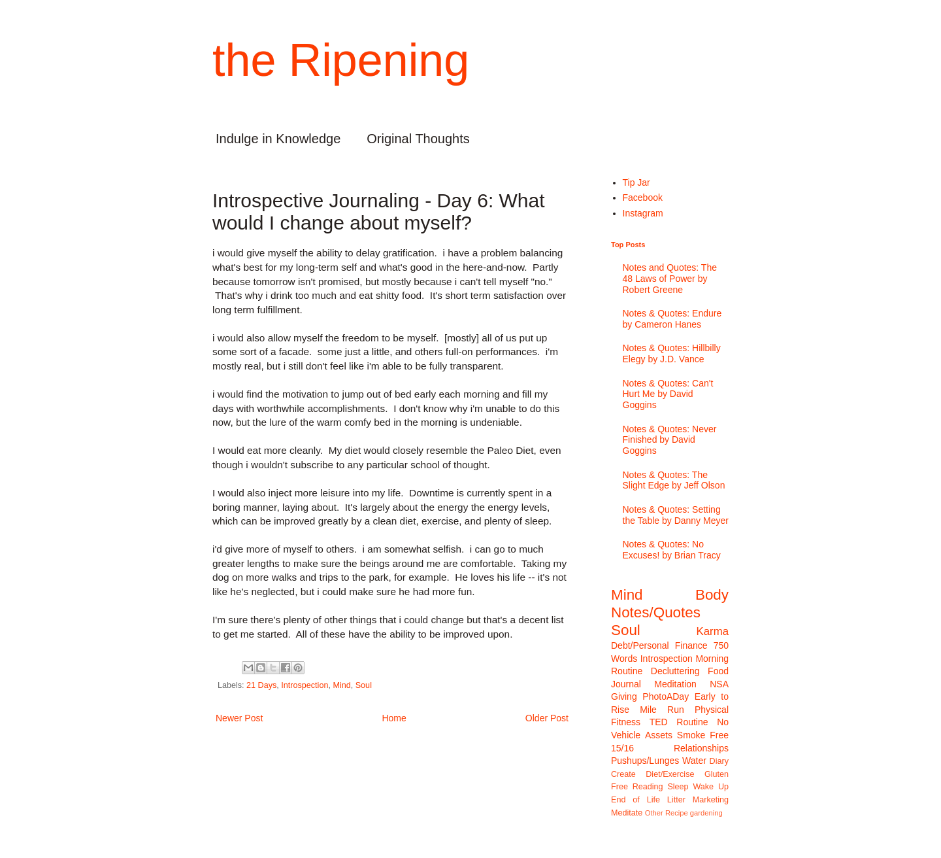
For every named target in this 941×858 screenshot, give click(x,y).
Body (712, 595)
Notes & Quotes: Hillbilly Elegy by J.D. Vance (672, 353)
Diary (719, 761)
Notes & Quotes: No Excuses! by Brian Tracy (672, 549)
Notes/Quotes (656, 612)
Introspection (304, 685)
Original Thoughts (418, 138)
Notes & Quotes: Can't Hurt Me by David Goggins (668, 394)
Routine (692, 722)
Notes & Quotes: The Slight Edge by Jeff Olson (674, 480)
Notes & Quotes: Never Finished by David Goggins (670, 440)
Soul (363, 685)
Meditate (626, 812)
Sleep (677, 786)
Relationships (701, 748)
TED (659, 722)
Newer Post (239, 718)
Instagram (643, 213)
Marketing (711, 799)
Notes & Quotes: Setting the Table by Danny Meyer (676, 515)
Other (654, 813)
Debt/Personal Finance (659, 645)
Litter (676, 799)
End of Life (635, 799)
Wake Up (711, 786)
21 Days (261, 685)
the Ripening (340, 60)
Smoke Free (703, 735)
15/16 (622, 748)
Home (394, 718)
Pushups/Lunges (645, 760)
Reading (648, 786)
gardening (706, 813)
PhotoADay (665, 696)
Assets (658, 735)
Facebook (643, 197)
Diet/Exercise (670, 774)
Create (623, 774)
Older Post (547, 718)
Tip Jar (636, 182)
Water (694, 760)
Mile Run (662, 709)
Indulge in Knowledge (278, 138)
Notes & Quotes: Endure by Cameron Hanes (672, 319)
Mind (341, 685)
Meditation (675, 684)
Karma (713, 631)
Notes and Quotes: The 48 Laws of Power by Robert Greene (670, 278)
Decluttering (675, 671)
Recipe (676, 813)
